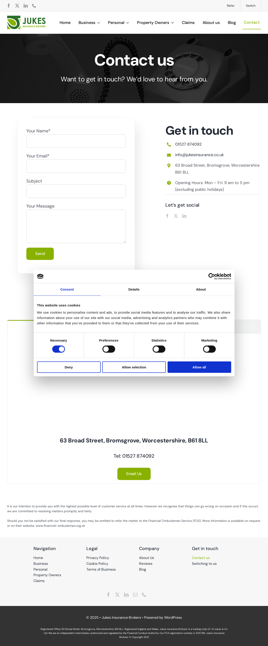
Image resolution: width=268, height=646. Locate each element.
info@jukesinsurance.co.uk (199, 154)
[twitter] (17, 6)
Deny (69, 367)
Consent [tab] (67, 289)
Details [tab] (134, 289)
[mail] (135, 595)
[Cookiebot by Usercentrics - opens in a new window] (211, 276)
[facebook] (9, 6)
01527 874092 (188, 144)
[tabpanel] (134, 409)
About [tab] (201, 289)
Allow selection (134, 367)
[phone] (34, 6)
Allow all (199, 367)
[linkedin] (26, 6)
